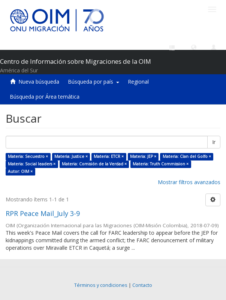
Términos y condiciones (100, 285)
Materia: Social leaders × (31, 163)
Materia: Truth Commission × (161, 163)
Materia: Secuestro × (28, 156)
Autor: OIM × (20, 171)
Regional (138, 81)
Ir (214, 142)
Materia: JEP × (143, 156)
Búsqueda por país (93, 81)
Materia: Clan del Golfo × (187, 156)
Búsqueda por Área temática (44, 96)
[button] (194, 46)
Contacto (142, 285)
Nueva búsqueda (38, 81)
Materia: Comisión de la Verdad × (94, 163)
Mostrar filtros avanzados (189, 182)
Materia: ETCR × (109, 156)
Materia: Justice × (71, 156)
